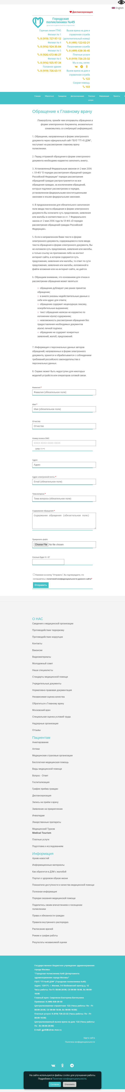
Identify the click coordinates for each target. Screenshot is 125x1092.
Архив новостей (40, 861)
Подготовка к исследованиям (47, 849)
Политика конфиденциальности (80, 1044)
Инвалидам (38, 818)
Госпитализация (40, 785)
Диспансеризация (81, 11)
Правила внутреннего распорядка (50, 925)
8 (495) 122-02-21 (78, 42)
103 (86, 86)
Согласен (54, 1084)
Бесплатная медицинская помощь (50, 765)
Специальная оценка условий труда (51, 719)
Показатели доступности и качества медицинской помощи (63, 887)
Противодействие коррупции (47, 639)
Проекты (116, 96)
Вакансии (37, 653)
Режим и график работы (45, 938)
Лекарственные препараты (46, 825)
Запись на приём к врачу (45, 805)
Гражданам (62, 96)
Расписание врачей (42, 931)
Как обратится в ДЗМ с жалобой (49, 874)
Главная (37, 96)
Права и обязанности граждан (48, 918)
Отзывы (36, 732)
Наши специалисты (42, 673)
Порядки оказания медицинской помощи (53, 901)
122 (86, 78)
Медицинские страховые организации (52, 758)
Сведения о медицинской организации (52, 626)
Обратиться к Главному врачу (48, 706)
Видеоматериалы (41, 659)
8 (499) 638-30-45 (78, 50)
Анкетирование (40, 745)
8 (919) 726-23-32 (78, 58)
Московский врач (41, 713)
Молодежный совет (42, 666)
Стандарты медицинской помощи (50, 679)
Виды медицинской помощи (47, 771)
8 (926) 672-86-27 (49, 54)
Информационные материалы (48, 867)
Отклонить (70, 1084)
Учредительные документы (46, 686)
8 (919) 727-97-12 (49, 38)
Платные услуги (91, 98)
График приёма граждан (45, 791)
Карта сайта (89, 1040)
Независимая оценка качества (48, 699)
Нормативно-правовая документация (52, 693)
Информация (104, 96)
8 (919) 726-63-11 (49, 70)
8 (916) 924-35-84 (49, 46)
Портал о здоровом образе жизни (50, 881)
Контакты (37, 646)
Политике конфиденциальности (69, 1078)
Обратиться (49, 96)
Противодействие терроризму (48, 633)
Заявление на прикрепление (47, 811)
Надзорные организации (45, 726)
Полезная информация (44, 894)
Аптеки (36, 751)
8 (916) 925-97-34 (49, 62)
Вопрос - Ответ (40, 778)
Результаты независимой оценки (49, 945)
